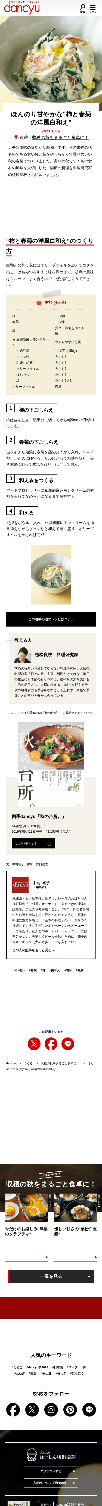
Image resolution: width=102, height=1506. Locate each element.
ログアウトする (51, 1471)
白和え (55, 970)
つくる (28, 1063)
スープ (72, 1367)
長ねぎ (60, 1373)
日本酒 (57, 1367)
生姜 (32, 1373)
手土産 (46, 1373)
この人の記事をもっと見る (31, 950)
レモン (19, 970)
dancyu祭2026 (37, 1367)
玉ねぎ (19, 1373)
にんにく (77, 1373)
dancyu (11, 1063)
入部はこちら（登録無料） (51, 1483)
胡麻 (68, 970)
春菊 (33, 970)
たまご (17, 1367)
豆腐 (80, 970)
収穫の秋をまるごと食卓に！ (60, 137)
